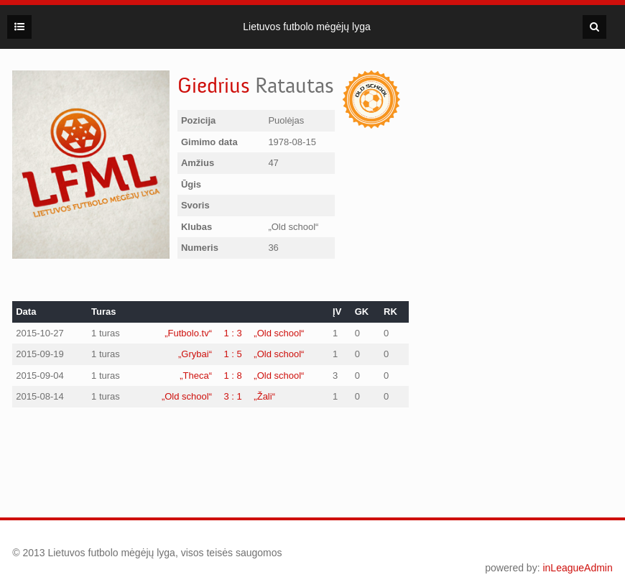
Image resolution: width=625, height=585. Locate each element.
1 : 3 (233, 333)
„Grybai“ (195, 354)
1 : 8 (233, 375)
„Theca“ (196, 375)
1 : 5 (233, 354)
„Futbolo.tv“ (188, 333)
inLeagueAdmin (577, 568)
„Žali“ (264, 396)
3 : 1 (233, 396)
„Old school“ (279, 333)
